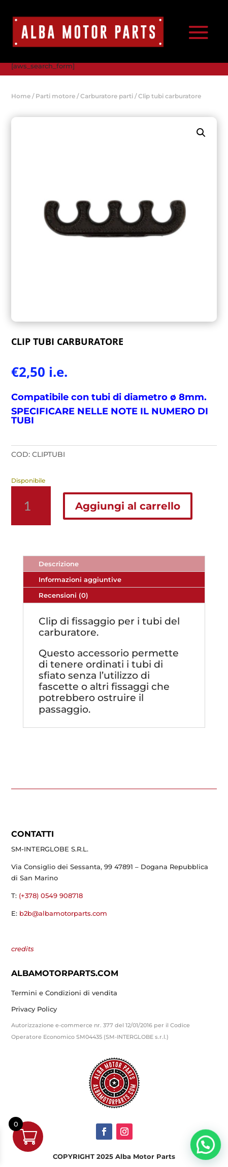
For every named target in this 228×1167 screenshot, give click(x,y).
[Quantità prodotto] (31, 505)
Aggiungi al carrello (127, 506)
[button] (201, 133)
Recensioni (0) (63, 595)
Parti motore (55, 96)
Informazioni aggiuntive (80, 579)
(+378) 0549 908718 (51, 895)
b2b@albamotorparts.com (63, 913)
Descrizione (59, 564)
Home (20, 96)
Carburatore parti (106, 96)
